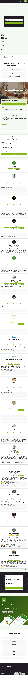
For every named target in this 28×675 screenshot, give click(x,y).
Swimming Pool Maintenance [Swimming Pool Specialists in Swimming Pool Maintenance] (14, 61)
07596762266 (20, 213)
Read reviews (17, 211)
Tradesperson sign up (6, 653)
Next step (14, 22)
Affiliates (2, 664)
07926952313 (20, 460)
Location (2, 127)
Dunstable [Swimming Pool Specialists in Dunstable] (14, 629)
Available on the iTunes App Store (4, 597)
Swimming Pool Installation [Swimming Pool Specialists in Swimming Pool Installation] (14, 57)
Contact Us (3, 671)
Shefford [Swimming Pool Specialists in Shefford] (14, 642)
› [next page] (27, 554)
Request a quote (17, 154)
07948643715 (20, 269)
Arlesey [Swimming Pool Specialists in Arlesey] (14, 622)
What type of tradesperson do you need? (12, 564)
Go (14, 139)
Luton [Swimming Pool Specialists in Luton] (14, 636)
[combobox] (14, 129)
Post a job (14, 88)
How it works (3, 661)
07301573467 (20, 394)
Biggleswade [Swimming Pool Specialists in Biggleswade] (14, 626)
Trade (2, 130)
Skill (2, 134)
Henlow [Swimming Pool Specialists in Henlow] (14, 632)
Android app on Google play (10, 597)
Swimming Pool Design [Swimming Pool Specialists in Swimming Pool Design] (14, 54)
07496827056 (20, 308)
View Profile (10, 154)
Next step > (14, 572)
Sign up (2, 658)
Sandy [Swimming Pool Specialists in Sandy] (14, 639)
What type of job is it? (9, 568)
